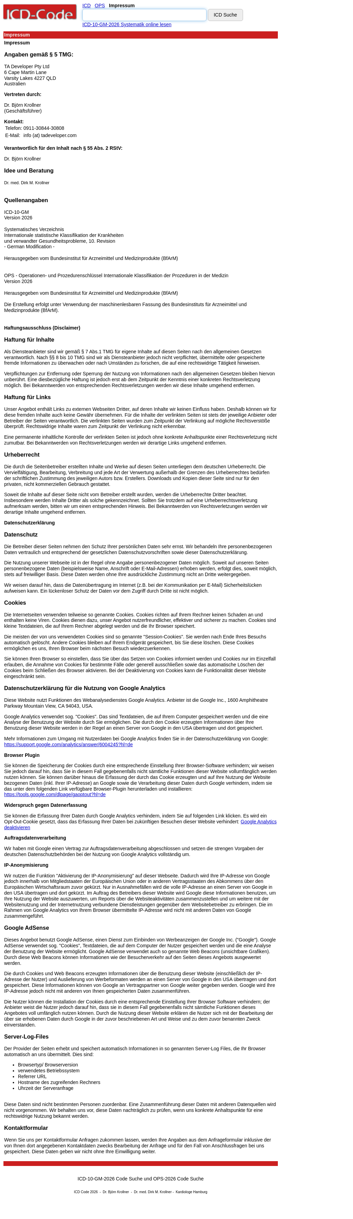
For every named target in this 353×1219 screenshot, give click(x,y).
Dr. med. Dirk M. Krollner (26, 182)
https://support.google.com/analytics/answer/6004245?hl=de (68, 744)
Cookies (15, 603)
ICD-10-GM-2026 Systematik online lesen (126, 24)
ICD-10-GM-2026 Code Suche (110, 1178)
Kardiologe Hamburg (192, 1192)
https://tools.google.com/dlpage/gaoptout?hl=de (55, 794)
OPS (100, 5)
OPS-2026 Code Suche (178, 1178)
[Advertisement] (309, 134)
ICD (86, 5)
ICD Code (81, 1192)
